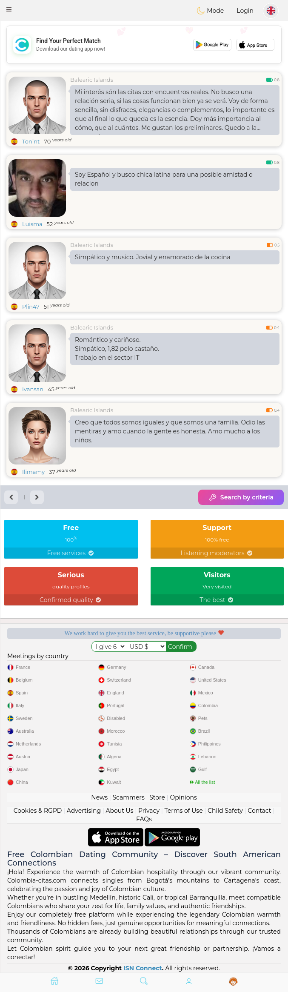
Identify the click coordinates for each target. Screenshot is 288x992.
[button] (9, 9)
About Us (120, 810)
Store (157, 797)
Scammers (128, 797)
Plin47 (31, 306)
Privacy (149, 810)
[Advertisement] (144, 45)
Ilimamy (33, 471)
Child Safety (225, 810)
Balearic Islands (91, 79)
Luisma (32, 224)
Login (245, 10)
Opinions (183, 797)
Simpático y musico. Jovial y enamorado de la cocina (153, 257)
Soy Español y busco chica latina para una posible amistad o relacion (164, 179)
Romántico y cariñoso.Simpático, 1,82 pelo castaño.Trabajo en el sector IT (117, 348)
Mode (210, 10)
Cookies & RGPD (38, 810)
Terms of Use (183, 810)
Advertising (84, 810)
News (99, 797)
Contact (259, 810)
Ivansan (32, 389)
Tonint (31, 141)
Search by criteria (241, 497)
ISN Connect (142, 968)
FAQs (144, 819)
